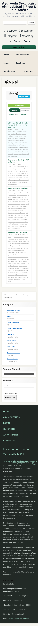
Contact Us (28, 71)
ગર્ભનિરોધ (19, 270)
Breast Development (13, 353)
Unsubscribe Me (10, 394)
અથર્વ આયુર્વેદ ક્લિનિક (16, 134)
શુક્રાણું (25, 275)
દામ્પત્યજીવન (11, 147)
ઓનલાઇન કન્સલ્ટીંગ (13, 210)
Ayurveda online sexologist (21, 193)
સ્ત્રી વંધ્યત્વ (23, 154)
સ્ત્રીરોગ (16, 156)
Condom (10, 197)
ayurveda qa (25, 245)
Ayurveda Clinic (12, 239)
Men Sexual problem (13, 310)
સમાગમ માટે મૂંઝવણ (22, 224)
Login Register (19, 47)
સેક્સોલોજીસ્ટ (17, 154)
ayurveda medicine (17, 245)
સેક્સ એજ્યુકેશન (23, 226)
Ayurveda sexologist (19, 166)
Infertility (10, 316)
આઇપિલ (10, 175)
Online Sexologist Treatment (21, 201)
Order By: (13, 114)
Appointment (9, 71)
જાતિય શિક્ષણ (15, 145)
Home (6, 54)
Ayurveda (25, 237)
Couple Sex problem (13, 322)
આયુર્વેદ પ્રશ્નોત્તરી (19, 138)
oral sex (10, 259)
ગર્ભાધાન (10, 145)
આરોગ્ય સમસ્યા (18, 143)
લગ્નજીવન (25, 149)
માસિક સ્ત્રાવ (11, 182)
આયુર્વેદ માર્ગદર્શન (12, 266)
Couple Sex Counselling (14, 328)
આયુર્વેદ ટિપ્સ (11, 263)
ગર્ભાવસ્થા (26, 177)
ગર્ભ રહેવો (15, 270)
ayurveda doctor (19, 241)
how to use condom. (18, 199)
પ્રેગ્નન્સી (12, 149)
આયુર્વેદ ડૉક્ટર (11, 138)
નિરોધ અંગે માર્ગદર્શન (18, 215)
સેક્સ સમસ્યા (17, 182)
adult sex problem (18, 237)
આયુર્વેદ (16, 136)
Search (31, 23)
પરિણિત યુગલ (17, 217)
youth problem (25, 173)
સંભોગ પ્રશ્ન (14, 224)
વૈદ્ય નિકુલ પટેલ (20, 275)
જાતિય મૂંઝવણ (11, 180)
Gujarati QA (10, 335)
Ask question (19, 105)
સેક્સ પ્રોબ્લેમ (11, 277)
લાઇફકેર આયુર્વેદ (12, 275)
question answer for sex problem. (16, 204)
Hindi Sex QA (11, 347)
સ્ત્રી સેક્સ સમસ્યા (17, 131)
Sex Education (11, 341)
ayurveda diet (11, 241)
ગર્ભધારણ (24, 143)
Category (23, 114)
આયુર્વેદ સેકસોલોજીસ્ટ (16, 206)
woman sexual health (23, 259)
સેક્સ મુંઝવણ (25, 151)
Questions (20, 63)
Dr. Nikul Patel (16, 255)
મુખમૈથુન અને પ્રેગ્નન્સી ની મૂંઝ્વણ (17, 232)
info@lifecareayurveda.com (19, 619)
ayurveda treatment (13, 250)
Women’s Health (12, 359)
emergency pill (11, 171)
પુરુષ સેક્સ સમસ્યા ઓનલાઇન (21, 219)
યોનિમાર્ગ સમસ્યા (18, 149)
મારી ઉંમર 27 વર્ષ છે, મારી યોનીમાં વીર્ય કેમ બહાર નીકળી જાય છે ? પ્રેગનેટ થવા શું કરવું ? (18, 125)
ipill (17, 171)
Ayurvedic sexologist (23, 195)
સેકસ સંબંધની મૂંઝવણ (13, 226)
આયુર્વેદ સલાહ (15, 140)
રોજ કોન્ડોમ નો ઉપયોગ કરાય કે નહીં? (18, 188)
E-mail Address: (9, 386)
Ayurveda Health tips (18, 243)
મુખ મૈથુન (25, 272)
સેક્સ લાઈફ (10, 154)
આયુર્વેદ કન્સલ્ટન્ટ (23, 136)
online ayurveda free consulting (20, 257)
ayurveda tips (24, 248)
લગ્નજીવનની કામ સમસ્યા (18, 222)
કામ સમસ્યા (16, 177)
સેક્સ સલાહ (17, 228)
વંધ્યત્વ (9, 151)
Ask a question (22, 54)
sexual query (17, 173)
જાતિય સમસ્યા (22, 145)
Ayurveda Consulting (21, 239)
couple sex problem (21, 169)
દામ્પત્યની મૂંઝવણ (19, 180)
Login (6, 63)
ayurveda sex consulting (14, 248)
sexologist (14, 259)
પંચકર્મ (16, 272)
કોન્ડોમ (16, 213)
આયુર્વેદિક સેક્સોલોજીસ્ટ (20, 208)
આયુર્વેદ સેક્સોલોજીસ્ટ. (17, 175)
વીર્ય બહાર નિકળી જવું (16, 151)
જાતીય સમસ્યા (21, 213)
